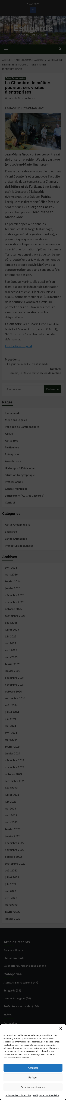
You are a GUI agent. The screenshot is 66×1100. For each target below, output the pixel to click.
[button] (60, 1028)
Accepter (33, 1067)
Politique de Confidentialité (18, 1095)
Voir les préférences (33, 1087)
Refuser (33, 1077)
